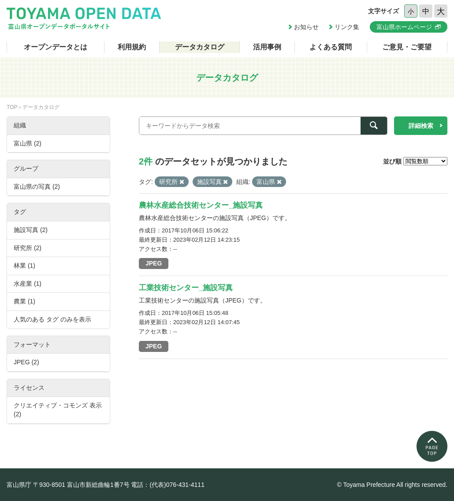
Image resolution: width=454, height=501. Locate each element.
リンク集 (347, 27)
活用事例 (267, 47)
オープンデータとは (55, 47)
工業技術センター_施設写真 (186, 288)
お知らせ (306, 27)
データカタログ (199, 47)
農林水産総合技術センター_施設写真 (201, 205)
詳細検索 (421, 125)
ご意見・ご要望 (407, 47)
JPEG (153, 263)
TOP (12, 107)
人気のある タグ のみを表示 (52, 319)
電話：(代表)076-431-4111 (168, 484)
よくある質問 (330, 47)
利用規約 (132, 47)
